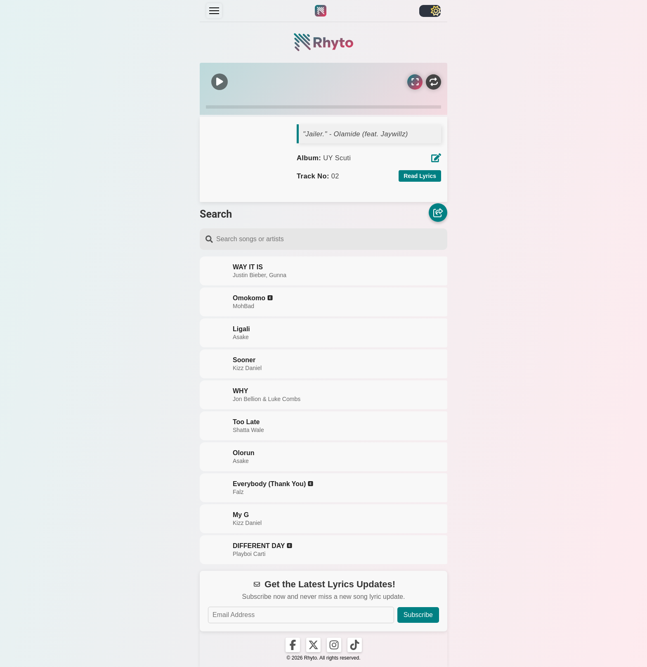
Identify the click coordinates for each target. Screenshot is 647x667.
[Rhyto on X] (313, 645)
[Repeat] (433, 82)
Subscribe (418, 614)
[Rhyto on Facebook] (293, 645)
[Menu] (214, 10)
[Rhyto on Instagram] (334, 645)
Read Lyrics (420, 176)
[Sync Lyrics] (415, 82)
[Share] (438, 212)
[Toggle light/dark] (430, 11)
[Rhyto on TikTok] (354, 645)
